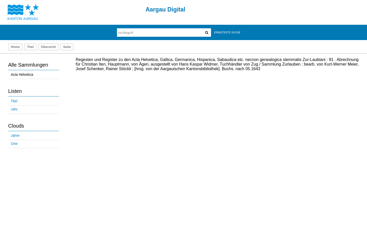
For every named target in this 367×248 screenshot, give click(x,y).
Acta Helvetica (22, 75)
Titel (30, 47)
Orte (14, 144)
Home (15, 47)
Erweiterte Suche (227, 32)
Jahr (14, 109)
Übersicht (48, 47)
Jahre (15, 136)
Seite (67, 47)
